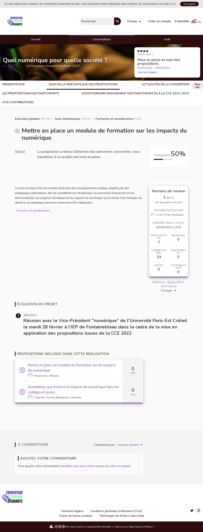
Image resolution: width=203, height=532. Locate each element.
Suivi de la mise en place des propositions (83, 84)
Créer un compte (159, 21)
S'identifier (182, 21)
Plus (197, 85)
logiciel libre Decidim (101, 526)
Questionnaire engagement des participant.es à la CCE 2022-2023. (135, 93)
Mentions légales (72, 511)
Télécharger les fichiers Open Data (121, 516)
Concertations (102, 39)
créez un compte (120, 466)
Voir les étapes (147, 72)
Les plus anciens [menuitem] (128, 444)
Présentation (13, 84)
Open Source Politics (142, 526)
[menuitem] (134, 21)
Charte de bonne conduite (75, 516)
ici (173, 4)
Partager (168, 290)
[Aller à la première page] (15, 21)
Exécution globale (27, 119)
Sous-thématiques (67, 119)
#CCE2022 (12, 66)
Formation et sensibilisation (114, 119)
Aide (167, 39)
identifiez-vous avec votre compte (82, 466)
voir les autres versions (169, 202)
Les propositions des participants (30, 93)
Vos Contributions (18, 102)
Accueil (35, 39)
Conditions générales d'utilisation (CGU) (116, 511)
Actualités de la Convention (165, 84)
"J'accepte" (189, 4)
